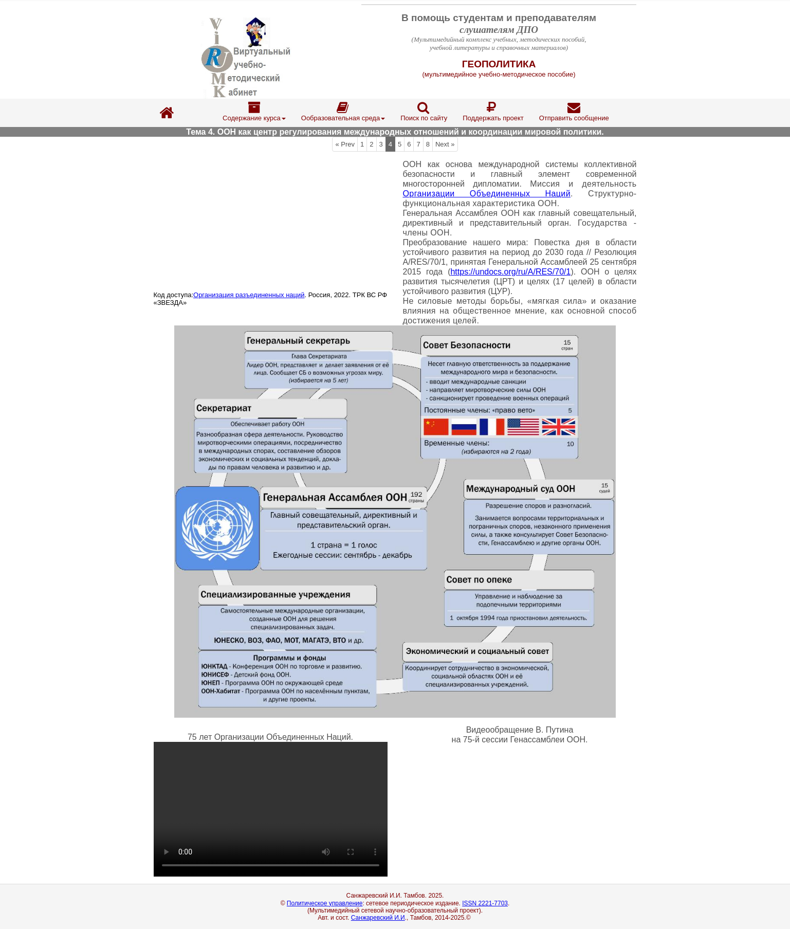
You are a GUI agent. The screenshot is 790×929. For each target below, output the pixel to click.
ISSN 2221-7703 (485, 903)
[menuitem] (254, 113)
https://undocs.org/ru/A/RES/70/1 (510, 271)
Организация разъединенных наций (249, 295)
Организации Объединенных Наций (487, 193)
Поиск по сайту (423, 111)
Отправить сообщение (574, 111)
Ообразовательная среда (343, 111)
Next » (445, 144)
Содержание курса (254, 111)
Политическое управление (325, 903)
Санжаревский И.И (378, 917)
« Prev (345, 144)
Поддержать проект (493, 111)
